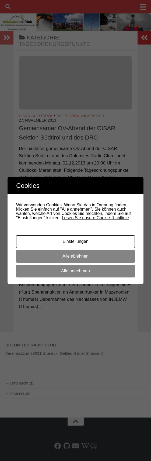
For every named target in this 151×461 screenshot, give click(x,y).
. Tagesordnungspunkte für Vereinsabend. (74, 259)
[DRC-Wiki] (84, 445)
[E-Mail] (75, 445)
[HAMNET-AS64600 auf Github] (66, 445)
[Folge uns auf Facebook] (57, 445)
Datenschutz (21, 383)
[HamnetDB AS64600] (93, 445)
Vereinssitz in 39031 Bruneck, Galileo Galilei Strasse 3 (54, 353)
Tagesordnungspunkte (81, 116)
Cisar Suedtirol (36, 116)
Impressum (20, 393)
